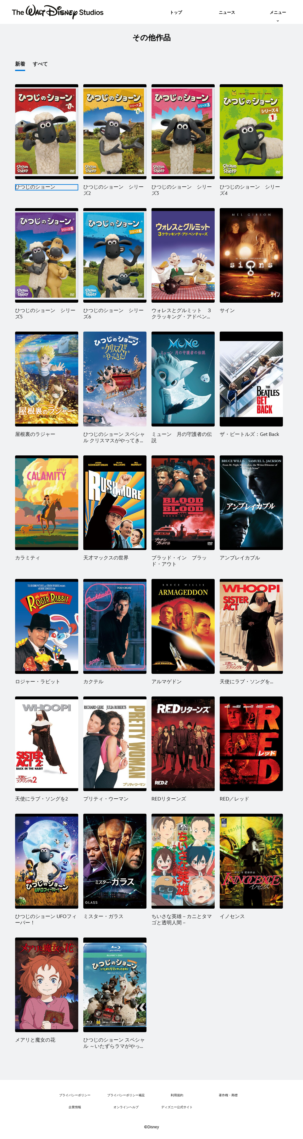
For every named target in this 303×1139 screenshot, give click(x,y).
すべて (40, 64)
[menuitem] (176, 12)
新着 (20, 64)
